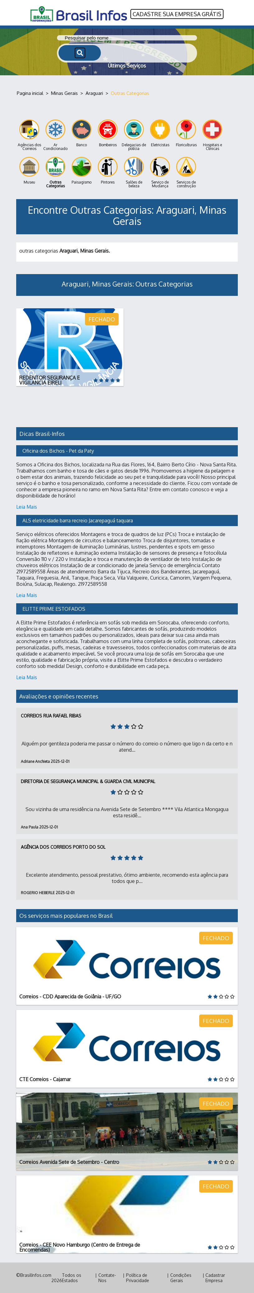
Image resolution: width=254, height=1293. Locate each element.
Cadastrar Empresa (215, 1277)
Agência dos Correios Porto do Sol (63, 847)
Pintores (108, 170)
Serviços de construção (186, 172)
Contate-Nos (107, 1277)
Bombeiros (108, 133)
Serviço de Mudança (160, 172)
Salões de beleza (134, 172)
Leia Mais (26, 507)
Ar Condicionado (55, 135)
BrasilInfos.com (35, 1275)
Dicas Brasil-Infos (42, 433)
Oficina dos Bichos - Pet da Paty (58, 451)
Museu (29, 170)
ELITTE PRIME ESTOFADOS (54, 609)
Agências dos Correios (29, 135)
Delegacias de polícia (134, 135)
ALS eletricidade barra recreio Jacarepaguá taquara (77, 520)
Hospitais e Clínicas (212, 135)
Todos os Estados (71, 1277)
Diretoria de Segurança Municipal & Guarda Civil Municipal (88, 781)
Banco (82, 133)
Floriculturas (186, 133)
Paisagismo (82, 170)
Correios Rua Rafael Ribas (51, 715)
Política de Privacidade (137, 1277)
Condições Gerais (180, 1277)
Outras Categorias (55, 172)
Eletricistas (160, 133)
